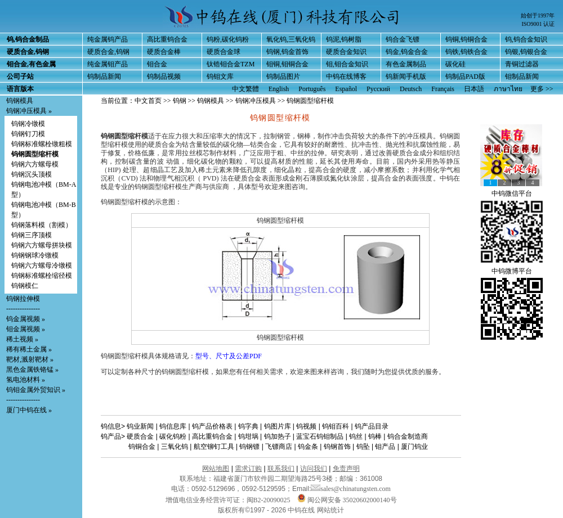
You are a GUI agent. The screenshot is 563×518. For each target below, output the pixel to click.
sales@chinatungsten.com (351, 489)
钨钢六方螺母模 (35, 164)
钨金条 (308, 447)
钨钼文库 (220, 76)
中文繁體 (245, 89)
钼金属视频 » (25, 329)
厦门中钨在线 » (29, 410)
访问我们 (313, 468)
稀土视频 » (22, 339)
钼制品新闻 (522, 76)
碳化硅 (455, 64)
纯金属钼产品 (107, 64)
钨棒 (375, 436)
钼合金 (157, 64)
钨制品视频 (164, 76)
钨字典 (248, 426)
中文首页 (148, 101)
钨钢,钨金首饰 (287, 52)
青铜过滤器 (522, 64)
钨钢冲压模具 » (29, 111)
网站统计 (330, 510)
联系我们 (280, 468)
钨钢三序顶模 (31, 235)
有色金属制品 (406, 64)
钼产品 (385, 447)
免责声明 (346, 468)
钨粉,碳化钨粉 (228, 39)
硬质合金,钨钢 (108, 52)
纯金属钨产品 (107, 39)
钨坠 (363, 447)
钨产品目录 (371, 426)
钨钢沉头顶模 (31, 174)
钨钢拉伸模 (23, 299)
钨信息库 (172, 426)
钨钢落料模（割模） (41, 225)
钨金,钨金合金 (407, 52)
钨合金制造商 (407, 436)
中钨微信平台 (511, 193)
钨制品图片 (283, 76)
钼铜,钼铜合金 (287, 64)
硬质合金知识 (346, 52)
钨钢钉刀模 (28, 134)
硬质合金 (140, 436)
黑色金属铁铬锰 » (32, 369)
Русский (378, 89)
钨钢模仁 (24, 286)
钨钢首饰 (337, 447)
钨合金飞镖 (402, 39)
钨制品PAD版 (465, 76)
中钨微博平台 (511, 271)
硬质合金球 (223, 52)
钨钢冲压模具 (255, 101)
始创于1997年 (538, 15)
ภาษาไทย (508, 89)
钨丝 (356, 436)
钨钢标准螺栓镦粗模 (41, 144)
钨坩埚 (248, 436)
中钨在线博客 (346, 76)
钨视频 (306, 426)
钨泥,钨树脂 (343, 39)
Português (311, 89)
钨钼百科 (335, 426)
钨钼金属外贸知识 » (35, 390)
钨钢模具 (19, 101)
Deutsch (411, 89)
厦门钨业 (414, 447)
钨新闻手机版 (406, 76)
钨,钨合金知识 (526, 39)
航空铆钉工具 (214, 447)
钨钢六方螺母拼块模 (41, 245)
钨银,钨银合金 (526, 52)
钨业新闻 (140, 426)
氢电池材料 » (25, 380)
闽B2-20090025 (269, 500)
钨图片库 (277, 426)
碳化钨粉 (172, 436)
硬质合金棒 (164, 52)
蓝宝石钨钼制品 (319, 436)
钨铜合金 (141, 447)
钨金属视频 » (25, 319)
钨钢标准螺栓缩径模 (41, 276)
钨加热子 (277, 436)
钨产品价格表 (212, 426)
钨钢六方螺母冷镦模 (41, 265)
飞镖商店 (278, 447)
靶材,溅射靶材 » (29, 359)
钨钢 (179, 101)
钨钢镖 (249, 447)
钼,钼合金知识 (347, 64)
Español (346, 89)
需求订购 (248, 468)
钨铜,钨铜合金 (466, 39)
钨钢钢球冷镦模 (35, 255)
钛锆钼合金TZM (230, 64)
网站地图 (215, 468)
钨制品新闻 (104, 76)
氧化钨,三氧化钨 (290, 39)
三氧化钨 (174, 447)
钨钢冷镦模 (28, 124)
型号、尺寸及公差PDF (228, 356)
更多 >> (541, 89)
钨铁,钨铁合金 (466, 52)
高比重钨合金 (167, 39)
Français (442, 89)
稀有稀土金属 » (29, 349)
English (279, 89)
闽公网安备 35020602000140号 (347, 500)
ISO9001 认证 (538, 24)
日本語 (474, 89)
